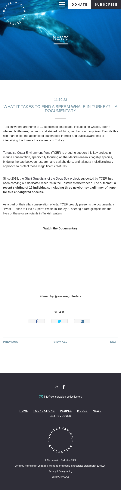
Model (82, 411)
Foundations (44, 411)
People (66, 411)
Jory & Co (64, 477)
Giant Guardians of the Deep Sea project (52, 178)
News (97, 411)
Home (24, 411)
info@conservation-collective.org (60, 396)
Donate (80, 4)
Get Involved (60, 416)
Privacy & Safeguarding (60, 471)
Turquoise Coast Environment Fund (26, 152)
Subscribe (106, 4)
